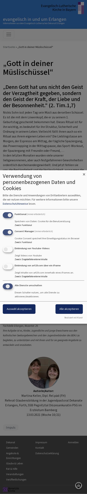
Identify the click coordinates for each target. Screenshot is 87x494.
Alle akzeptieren (69, 309)
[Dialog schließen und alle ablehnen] (84, 172)
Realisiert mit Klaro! (73, 317)
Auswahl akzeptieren (19, 309)
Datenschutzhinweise (15, 204)
